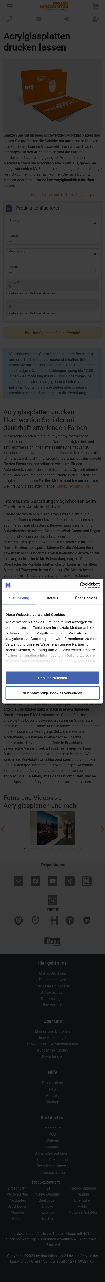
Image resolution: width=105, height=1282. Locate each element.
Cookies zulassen (52, 678)
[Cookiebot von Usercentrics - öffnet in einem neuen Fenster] (79, 585)
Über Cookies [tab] (86, 598)
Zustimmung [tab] (18, 598)
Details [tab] (52, 598)
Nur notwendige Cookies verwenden (52, 693)
